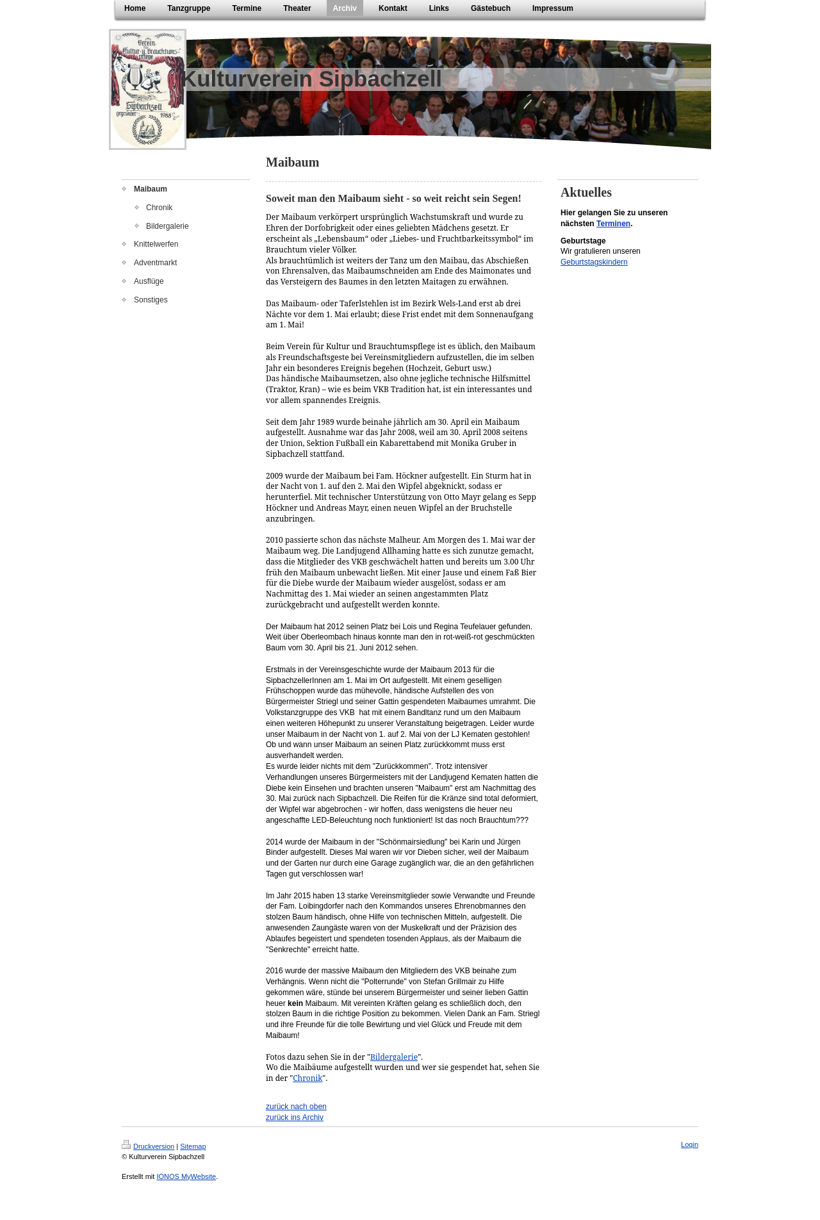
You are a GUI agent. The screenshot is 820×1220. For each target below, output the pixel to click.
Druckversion (148, 1146)
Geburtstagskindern (594, 262)
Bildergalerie (394, 1056)
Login (689, 1144)
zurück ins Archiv (295, 1117)
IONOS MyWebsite (186, 1176)
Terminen (613, 223)
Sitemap (193, 1146)
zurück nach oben (296, 1106)
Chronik (307, 1078)
